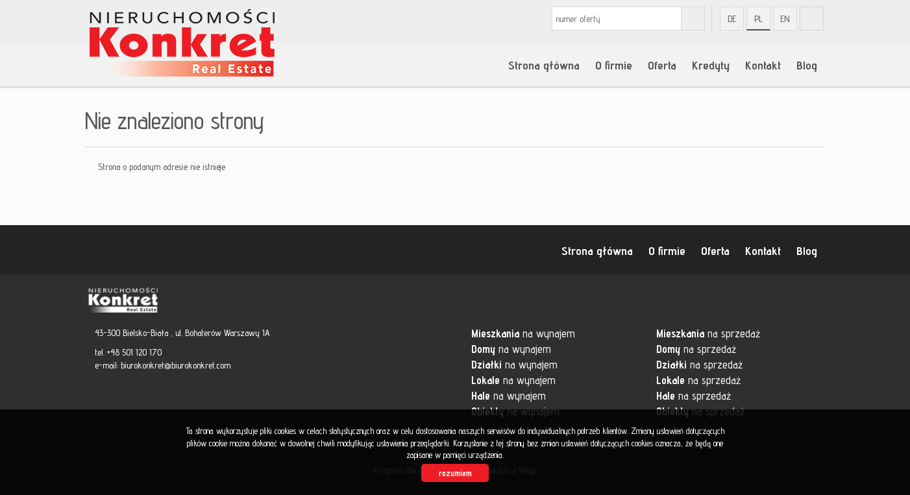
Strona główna (544, 65)
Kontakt (763, 65)
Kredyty (711, 65)
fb (812, 18)
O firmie (613, 65)
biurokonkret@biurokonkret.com (175, 365)
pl (758, 19)
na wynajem (523, 333)
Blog (806, 65)
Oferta (662, 65)
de (732, 19)
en (785, 19)
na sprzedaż (708, 333)
